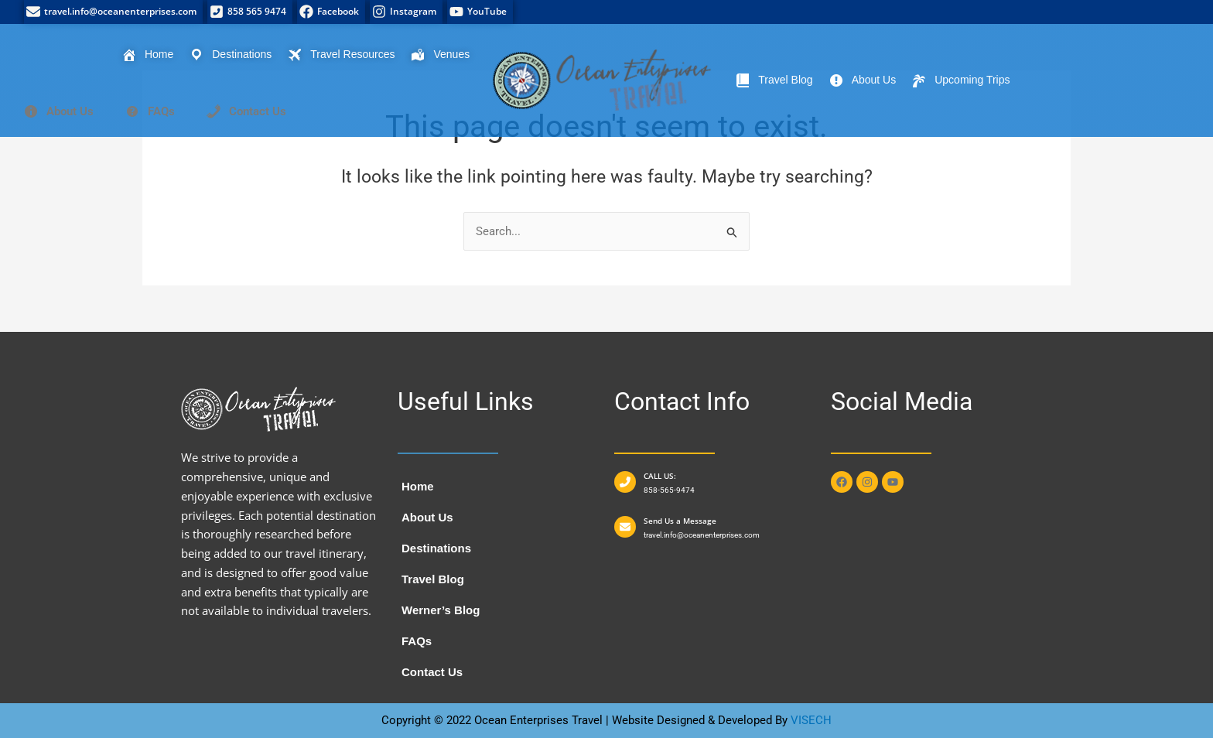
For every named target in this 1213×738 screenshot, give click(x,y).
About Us (427, 517)
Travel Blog (432, 579)
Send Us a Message (680, 520)
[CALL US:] (625, 482)
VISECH (811, 720)
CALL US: (660, 475)
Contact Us (432, 671)
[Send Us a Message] (625, 527)
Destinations (436, 548)
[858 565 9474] (249, 12)
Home (417, 486)
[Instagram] (406, 12)
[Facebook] (331, 12)
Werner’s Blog (440, 610)
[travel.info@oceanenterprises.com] (113, 12)
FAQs (416, 640)
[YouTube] (480, 12)
